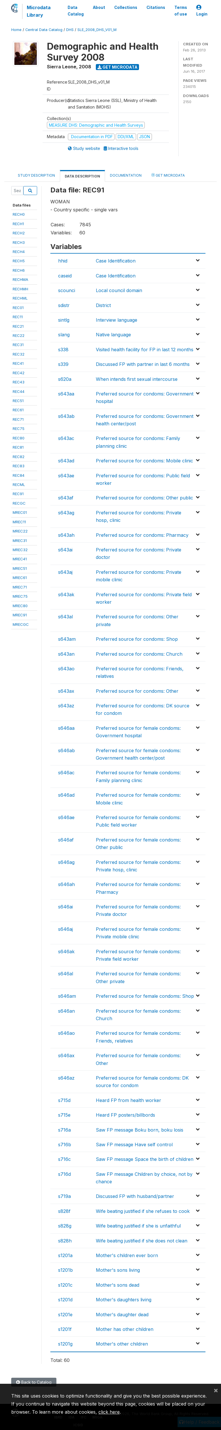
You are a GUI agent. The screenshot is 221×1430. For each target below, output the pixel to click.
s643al (65, 617)
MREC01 (20, 512)
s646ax (66, 1055)
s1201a (65, 1255)
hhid (62, 261)
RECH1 (18, 223)
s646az (66, 1078)
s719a (64, 1196)
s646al (65, 974)
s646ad (66, 795)
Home (16, 30)
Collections (125, 7)
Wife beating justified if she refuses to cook (143, 1211)
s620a (64, 379)
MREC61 (20, 577)
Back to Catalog (34, 1382)
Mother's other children (122, 1344)
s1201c (65, 1285)
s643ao (66, 668)
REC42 (18, 372)
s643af (65, 498)
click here (109, 1412)
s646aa (66, 728)
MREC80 (20, 605)
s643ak (66, 594)
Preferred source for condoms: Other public (144, 498)
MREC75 (20, 596)
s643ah (66, 535)
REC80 (18, 438)
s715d (64, 1100)
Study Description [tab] (36, 175)
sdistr (64, 305)
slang (64, 334)
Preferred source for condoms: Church (139, 654)
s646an (66, 1011)
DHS (70, 30)
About (99, 7)
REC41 (18, 363)
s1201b (65, 1270)
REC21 (18, 326)
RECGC (19, 503)
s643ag (66, 513)
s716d (64, 1174)
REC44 (18, 391)
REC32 (18, 354)
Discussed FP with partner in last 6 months (143, 364)
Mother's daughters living (123, 1299)
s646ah (66, 884)
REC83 (18, 466)
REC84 (18, 475)
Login (201, 10)
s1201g (65, 1344)
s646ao (66, 1033)
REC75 (18, 428)
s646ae (66, 817)
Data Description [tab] (82, 176)
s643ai (65, 550)
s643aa (66, 394)
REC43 (18, 382)
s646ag (66, 862)
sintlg (63, 320)
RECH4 (19, 251)
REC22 (18, 335)
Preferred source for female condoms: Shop (145, 996)
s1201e (65, 1314)
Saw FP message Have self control (134, 1144)
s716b (64, 1144)
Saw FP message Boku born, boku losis (139, 1130)
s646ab (66, 750)
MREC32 (20, 549)
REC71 (18, 419)
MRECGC (21, 624)
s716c (64, 1159)
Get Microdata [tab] (168, 175)
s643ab (66, 416)
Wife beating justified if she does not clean (141, 1241)
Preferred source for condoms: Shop (137, 639)
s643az (66, 706)
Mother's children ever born (127, 1255)
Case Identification (116, 261)
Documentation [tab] (126, 175)
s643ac (66, 438)
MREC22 (20, 531)
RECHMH (20, 289)
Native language (113, 334)
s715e (64, 1115)
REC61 (18, 410)
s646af (66, 840)
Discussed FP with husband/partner (135, 1196)
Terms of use (180, 10)
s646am (67, 996)
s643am (67, 639)
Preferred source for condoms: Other (137, 691)
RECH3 (19, 242)
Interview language (116, 320)
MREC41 (20, 559)
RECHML (20, 298)
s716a (64, 1130)
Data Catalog (76, 10)
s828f (64, 1211)
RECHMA (20, 279)
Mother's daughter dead (122, 1314)
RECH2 (19, 233)
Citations (155, 7)
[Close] (216, 1390)
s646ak (66, 951)
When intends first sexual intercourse (137, 379)
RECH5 (19, 260)
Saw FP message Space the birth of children (144, 1159)
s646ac (66, 772)
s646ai (65, 907)
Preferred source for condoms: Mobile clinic (144, 461)
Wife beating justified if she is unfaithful (138, 1226)
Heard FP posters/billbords (125, 1115)
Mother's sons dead (117, 1285)
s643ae (66, 475)
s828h (65, 1241)
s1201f (65, 1329)
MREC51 (20, 568)
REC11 (18, 316)
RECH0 (19, 214)
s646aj (65, 929)
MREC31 (20, 540)
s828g (64, 1226)
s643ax (66, 691)
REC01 (18, 307)
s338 (63, 349)
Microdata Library (39, 11)
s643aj (65, 572)
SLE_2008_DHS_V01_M (97, 30)
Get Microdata (118, 67)
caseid (65, 276)
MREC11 (19, 522)
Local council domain (119, 290)
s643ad (66, 461)
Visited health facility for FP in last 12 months (144, 349)
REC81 (18, 447)
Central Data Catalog (43, 30)
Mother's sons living (118, 1270)
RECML (19, 484)
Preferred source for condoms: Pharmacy (142, 535)
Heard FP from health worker (128, 1100)
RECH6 (19, 270)
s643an (66, 654)
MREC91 (20, 615)
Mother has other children (124, 1329)
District (103, 305)
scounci (66, 290)
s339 (63, 364)
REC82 (18, 456)
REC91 (18, 493)
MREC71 (20, 587)
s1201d (65, 1299)
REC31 (18, 344)
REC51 (18, 400)
